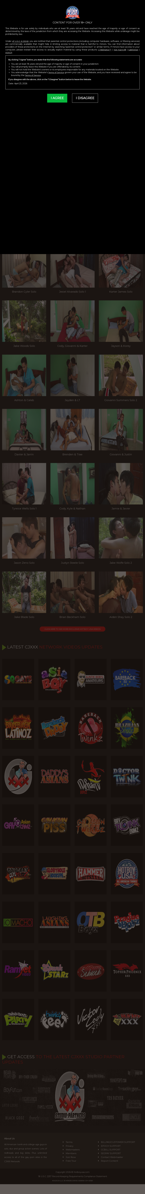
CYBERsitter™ (104, 46)
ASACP (9, 49)
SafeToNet (133, 46)
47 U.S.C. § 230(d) (20, 37)
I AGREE (56, 95)
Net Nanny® (119, 46)
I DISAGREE (85, 95)
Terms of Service (57, 69)
